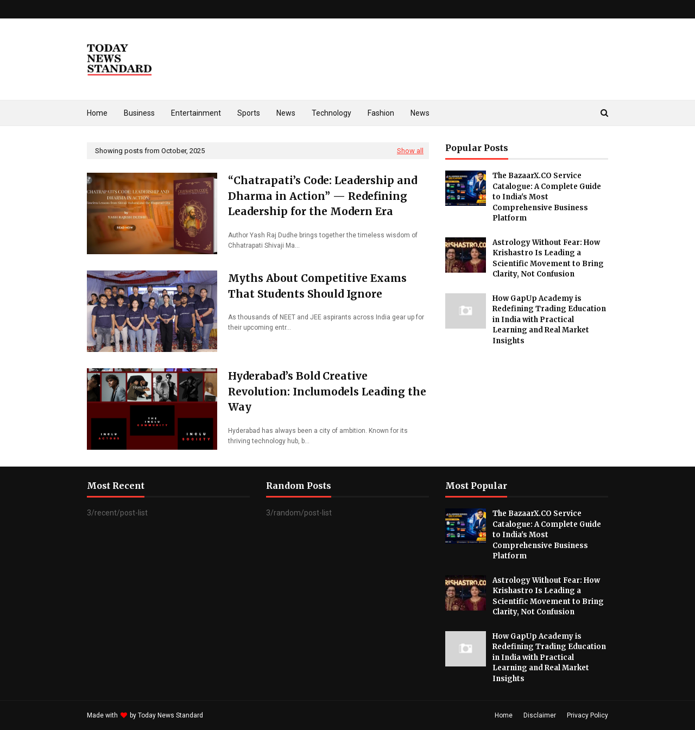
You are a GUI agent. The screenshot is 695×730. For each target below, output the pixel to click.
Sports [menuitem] (248, 113)
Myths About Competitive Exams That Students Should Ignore (317, 286)
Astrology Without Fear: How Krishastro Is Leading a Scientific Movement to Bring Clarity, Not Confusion (548, 258)
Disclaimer (539, 715)
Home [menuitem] (97, 113)
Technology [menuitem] (331, 113)
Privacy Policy (587, 715)
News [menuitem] (285, 113)
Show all (410, 151)
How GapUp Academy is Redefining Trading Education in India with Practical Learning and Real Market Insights (549, 319)
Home (504, 715)
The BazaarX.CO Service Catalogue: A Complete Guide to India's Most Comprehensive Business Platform (546, 197)
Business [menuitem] (139, 113)
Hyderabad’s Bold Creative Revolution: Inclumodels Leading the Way (327, 391)
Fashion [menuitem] (381, 113)
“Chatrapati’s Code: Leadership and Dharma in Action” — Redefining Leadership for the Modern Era (322, 196)
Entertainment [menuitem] (196, 113)
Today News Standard (170, 715)
